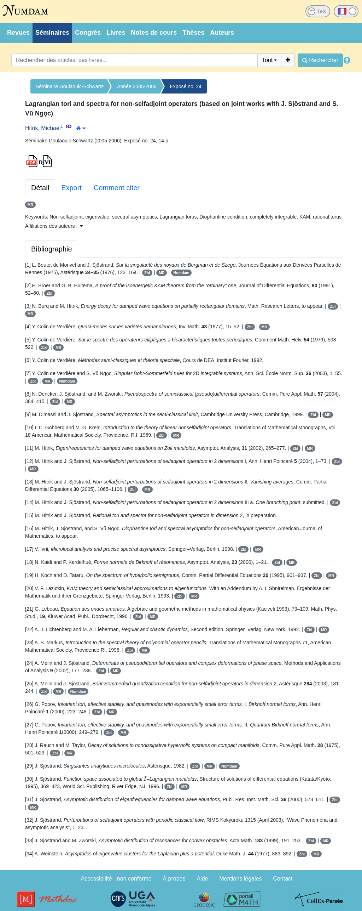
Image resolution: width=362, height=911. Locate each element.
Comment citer (117, 188)
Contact (282, 879)
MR (30, 205)
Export (71, 188)
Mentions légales (240, 879)
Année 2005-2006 (136, 86)
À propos (174, 879)
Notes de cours (154, 32)
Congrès (88, 32)
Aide (202, 879)
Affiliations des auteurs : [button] (54, 226)
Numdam (181, 273)
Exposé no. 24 (186, 86)
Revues (18, 32)
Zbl (147, 273)
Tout (267, 60)
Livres (115, 32)
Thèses (193, 32)
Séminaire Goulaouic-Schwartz (70, 86)
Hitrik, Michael (42, 128)
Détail (40, 188)
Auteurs (222, 32)
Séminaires (52, 32)
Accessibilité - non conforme (116, 879)
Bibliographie (51, 249)
